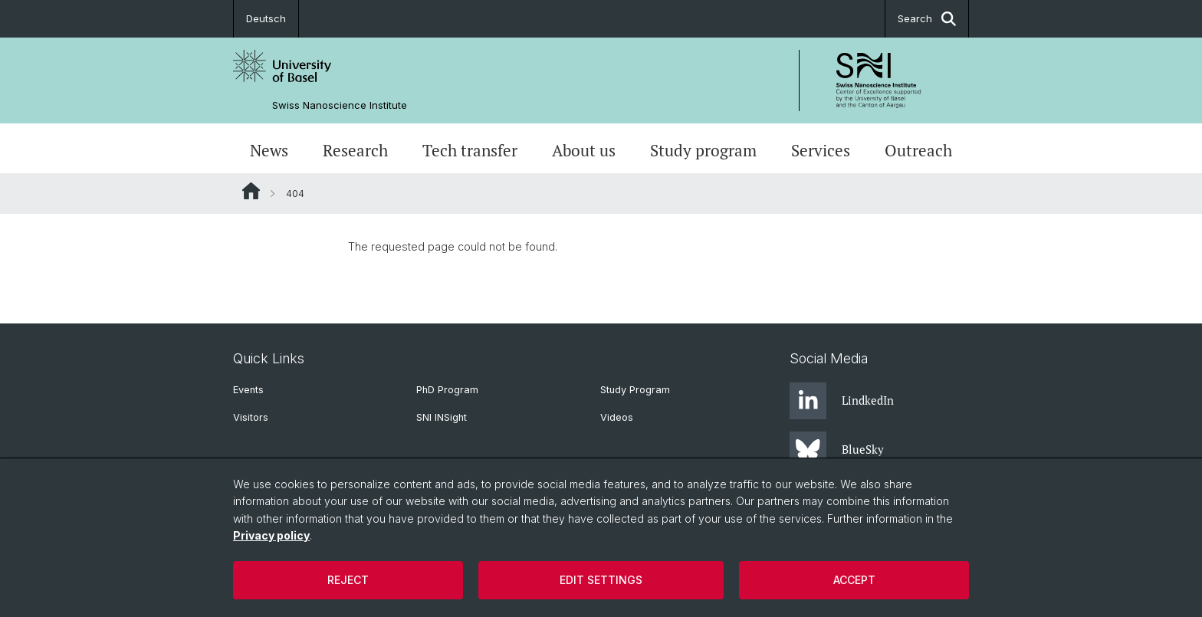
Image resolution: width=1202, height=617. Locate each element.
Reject (348, 579)
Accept (854, 579)
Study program (703, 150)
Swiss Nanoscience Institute (339, 105)
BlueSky (837, 450)
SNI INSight (441, 417)
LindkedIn (842, 400)
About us (584, 150)
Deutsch (266, 18)
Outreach (918, 150)
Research (355, 150)
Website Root (251, 190)
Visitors (250, 417)
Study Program (635, 389)
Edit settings (601, 579)
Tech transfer (469, 150)
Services (820, 150)
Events (248, 389)
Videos (616, 417)
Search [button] (927, 18)
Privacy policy (271, 535)
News (269, 150)
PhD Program (447, 389)
